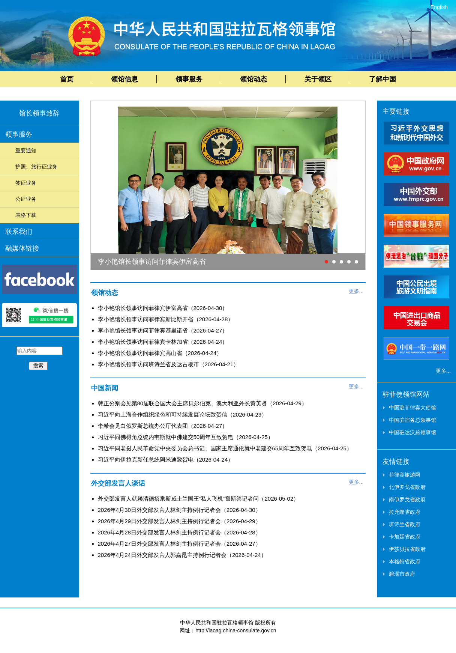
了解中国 (382, 79)
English (439, 7)
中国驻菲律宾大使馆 (412, 408)
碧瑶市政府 (402, 574)
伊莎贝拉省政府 (407, 549)
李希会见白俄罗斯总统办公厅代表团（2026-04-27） (163, 426)
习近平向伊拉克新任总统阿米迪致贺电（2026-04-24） (166, 459)
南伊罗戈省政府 (407, 500)
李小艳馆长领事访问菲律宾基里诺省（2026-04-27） (163, 330)
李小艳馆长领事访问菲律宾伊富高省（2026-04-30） (163, 308)
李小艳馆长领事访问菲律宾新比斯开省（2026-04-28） (166, 319)
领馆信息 (124, 79)
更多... (356, 291)
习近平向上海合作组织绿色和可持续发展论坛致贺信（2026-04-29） (182, 414)
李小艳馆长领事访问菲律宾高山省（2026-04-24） (160, 353)
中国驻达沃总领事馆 (412, 432)
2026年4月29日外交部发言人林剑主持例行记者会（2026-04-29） (179, 521)
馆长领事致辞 (39, 113)
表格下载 (25, 215)
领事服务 (189, 79)
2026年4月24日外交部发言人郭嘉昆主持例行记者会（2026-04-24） (182, 555)
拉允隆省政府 (404, 512)
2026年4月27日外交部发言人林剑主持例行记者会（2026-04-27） (179, 543)
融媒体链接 (22, 248)
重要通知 (25, 150)
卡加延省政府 (404, 537)
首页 (67, 79)
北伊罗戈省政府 (407, 487)
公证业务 (25, 199)
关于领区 (318, 79)
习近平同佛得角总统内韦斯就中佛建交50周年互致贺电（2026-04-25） (185, 437)
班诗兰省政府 (404, 524)
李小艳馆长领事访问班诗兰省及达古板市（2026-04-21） (168, 364)
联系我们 (18, 231)
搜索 (38, 366)
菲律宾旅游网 (404, 475)
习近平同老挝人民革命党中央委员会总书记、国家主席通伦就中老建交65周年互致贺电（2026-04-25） (225, 448)
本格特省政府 (404, 561)
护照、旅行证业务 (36, 167)
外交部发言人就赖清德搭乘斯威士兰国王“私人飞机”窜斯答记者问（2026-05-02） (198, 498)
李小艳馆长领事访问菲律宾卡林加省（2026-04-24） (163, 342)
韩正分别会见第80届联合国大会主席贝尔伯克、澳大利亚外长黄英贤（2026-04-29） (202, 403)
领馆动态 (253, 79)
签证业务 (25, 183)
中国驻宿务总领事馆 (412, 420)
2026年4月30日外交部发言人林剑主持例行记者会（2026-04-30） (179, 510)
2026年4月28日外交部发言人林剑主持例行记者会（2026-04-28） (179, 532)
